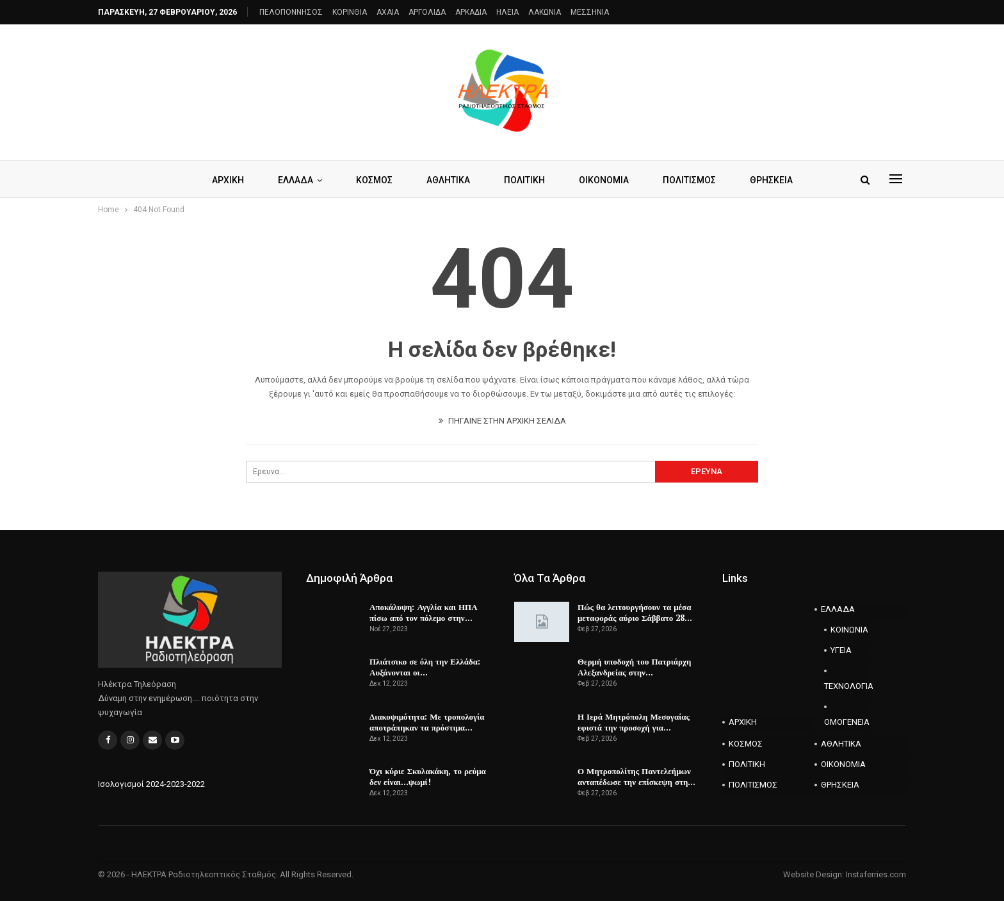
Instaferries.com (876, 874)
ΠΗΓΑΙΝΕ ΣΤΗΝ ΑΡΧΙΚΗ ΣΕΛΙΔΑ (502, 421)
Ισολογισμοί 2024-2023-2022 (151, 784)
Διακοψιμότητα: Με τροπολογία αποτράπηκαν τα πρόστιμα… (426, 722)
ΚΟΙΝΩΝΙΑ (849, 629)
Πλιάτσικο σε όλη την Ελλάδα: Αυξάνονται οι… (424, 667)
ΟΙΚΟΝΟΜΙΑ (604, 180)
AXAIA (387, 12)
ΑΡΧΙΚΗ (228, 180)
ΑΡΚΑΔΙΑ (471, 12)
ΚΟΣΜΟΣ (374, 180)
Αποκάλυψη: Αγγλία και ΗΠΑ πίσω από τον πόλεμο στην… (423, 612)
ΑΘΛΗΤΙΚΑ (448, 180)
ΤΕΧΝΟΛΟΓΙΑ (847, 686)
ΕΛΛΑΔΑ (295, 180)
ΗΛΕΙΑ (507, 12)
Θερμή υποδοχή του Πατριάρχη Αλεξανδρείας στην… (634, 667)
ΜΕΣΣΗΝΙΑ (590, 12)
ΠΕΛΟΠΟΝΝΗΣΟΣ (291, 12)
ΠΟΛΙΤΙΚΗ (524, 180)
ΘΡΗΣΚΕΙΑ (771, 180)
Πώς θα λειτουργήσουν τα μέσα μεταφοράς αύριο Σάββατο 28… (635, 612)
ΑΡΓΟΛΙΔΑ (427, 12)
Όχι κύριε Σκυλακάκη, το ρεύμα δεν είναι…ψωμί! (427, 776)
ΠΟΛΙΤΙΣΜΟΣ (689, 180)
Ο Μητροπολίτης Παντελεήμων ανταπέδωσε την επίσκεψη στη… (636, 776)
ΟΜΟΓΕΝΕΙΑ (847, 722)
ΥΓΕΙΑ (841, 650)
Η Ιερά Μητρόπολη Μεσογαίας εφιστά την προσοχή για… (634, 722)
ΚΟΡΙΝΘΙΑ (349, 12)
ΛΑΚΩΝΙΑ (544, 12)
